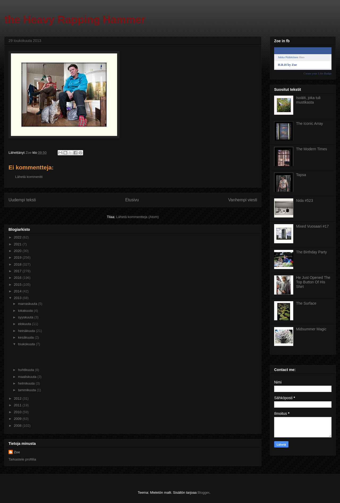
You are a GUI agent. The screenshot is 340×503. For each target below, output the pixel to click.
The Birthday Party (311, 252)
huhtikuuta (26, 370)
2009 (18, 419)
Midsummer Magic (311, 329)
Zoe (17, 452)
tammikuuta (27, 390)
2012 (18, 398)
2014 (18, 291)
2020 (18, 251)
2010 (18, 412)
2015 (18, 285)
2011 (18, 405)
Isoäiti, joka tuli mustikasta (308, 100)
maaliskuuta (27, 377)
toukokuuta (27, 344)
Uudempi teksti (22, 200)
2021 (18, 244)
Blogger (203, 493)
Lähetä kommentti (28, 177)
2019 (18, 257)
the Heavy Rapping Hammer (74, 19)
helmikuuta (27, 383)
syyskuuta (26, 317)
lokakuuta (26, 311)
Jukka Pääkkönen (288, 57)
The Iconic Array (309, 123)
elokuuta (25, 324)
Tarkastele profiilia (22, 459)
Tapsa (301, 175)
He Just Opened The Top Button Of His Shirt (313, 282)
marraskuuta (28, 304)
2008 (18, 426)
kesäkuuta (26, 337)
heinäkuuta (27, 331)
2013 (18, 298)
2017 (18, 271)
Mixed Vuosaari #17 (312, 226)
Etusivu (132, 200)
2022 (18, 237)
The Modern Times (311, 149)
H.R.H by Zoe (287, 65)
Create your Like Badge (318, 73)
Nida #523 (304, 200)
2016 (18, 278)
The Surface (306, 303)
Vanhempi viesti (242, 200)
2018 (18, 264)
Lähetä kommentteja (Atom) (137, 217)
